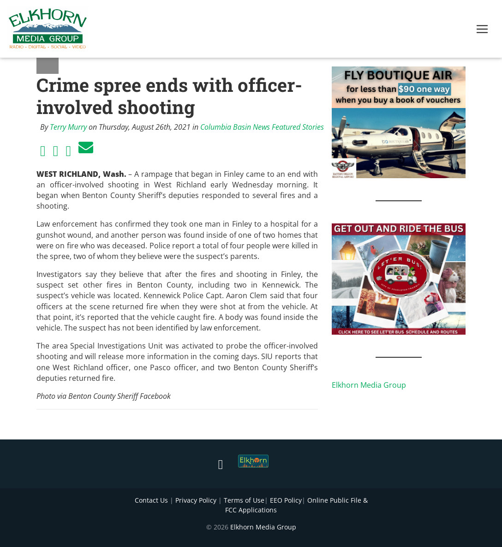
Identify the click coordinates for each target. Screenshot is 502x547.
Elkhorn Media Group (369, 385)
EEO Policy (286, 500)
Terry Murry (68, 127)
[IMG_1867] (399, 278)
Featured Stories (298, 127)
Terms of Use (244, 500)
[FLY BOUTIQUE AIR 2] (399, 121)
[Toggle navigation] (482, 31)
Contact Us (151, 500)
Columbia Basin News (235, 127)
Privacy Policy (195, 500)
